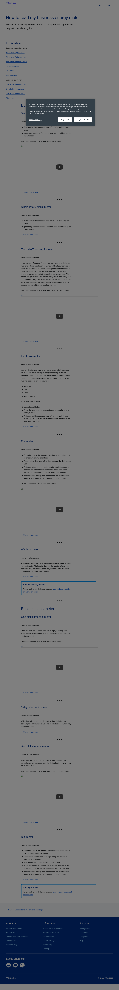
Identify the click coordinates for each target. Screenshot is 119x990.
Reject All (65, 120)
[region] (60, 112)
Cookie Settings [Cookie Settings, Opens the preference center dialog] (35, 120)
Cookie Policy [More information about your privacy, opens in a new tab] (39, 113)
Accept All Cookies (83, 120)
